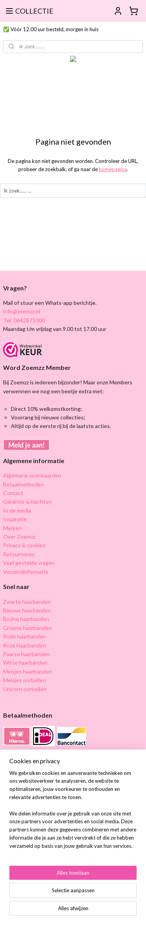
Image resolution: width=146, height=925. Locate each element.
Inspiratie (14, 519)
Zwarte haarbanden (27, 601)
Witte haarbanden (25, 662)
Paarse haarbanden (26, 654)
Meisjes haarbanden (27, 671)
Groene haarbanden (27, 627)
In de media (17, 510)
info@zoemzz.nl (21, 311)
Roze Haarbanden (24, 645)
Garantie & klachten (27, 501)
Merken (12, 528)
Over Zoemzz (19, 536)
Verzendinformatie (25, 571)
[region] (73, 812)
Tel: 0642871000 (24, 320)
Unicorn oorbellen (24, 689)
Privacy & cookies (24, 545)
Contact (13, 493)
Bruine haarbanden (26, 618)
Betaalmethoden (23, 484)
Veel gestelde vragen (29, 562)
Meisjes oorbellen (24, 680)
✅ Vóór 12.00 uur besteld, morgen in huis (51, 29)
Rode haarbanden (24, 636)
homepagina (113, 169)
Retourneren (19, 554)
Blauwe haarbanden (27, 610)
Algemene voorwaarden (32, 475)
